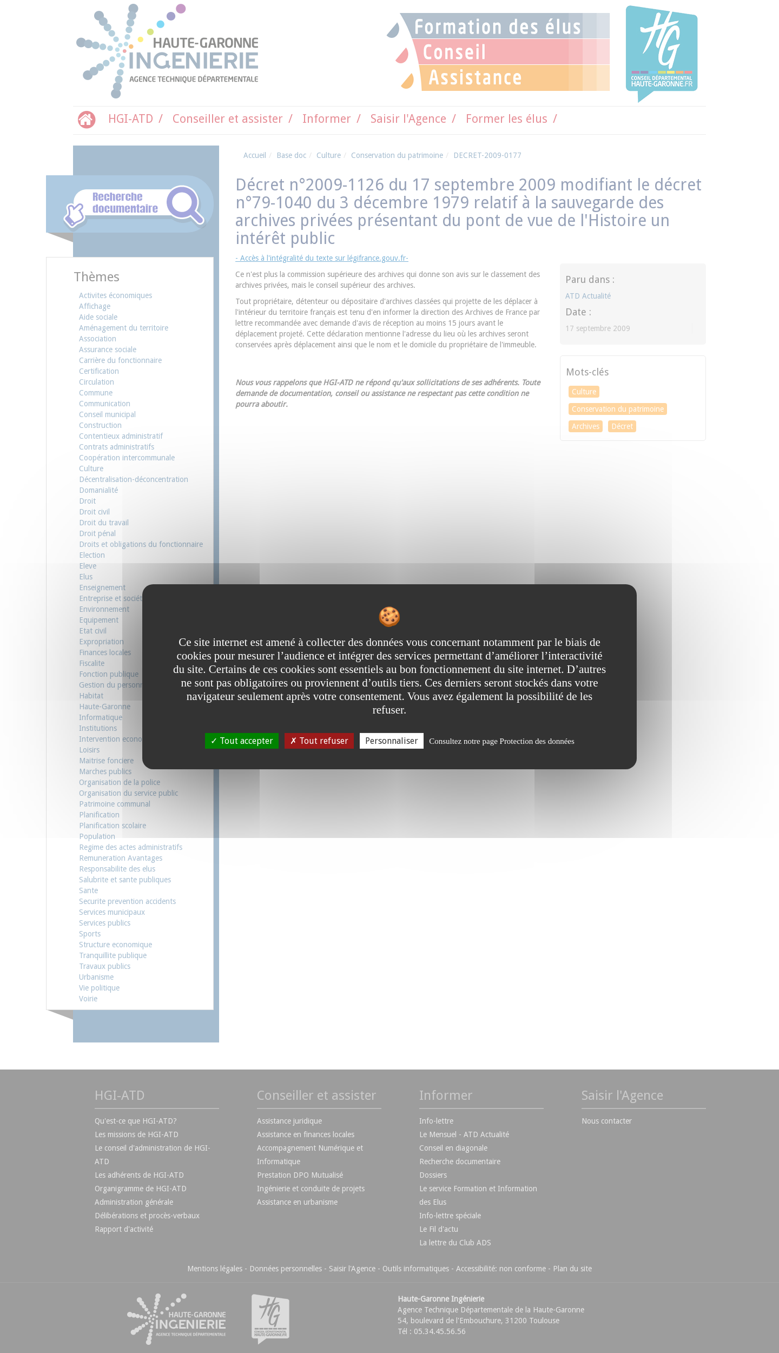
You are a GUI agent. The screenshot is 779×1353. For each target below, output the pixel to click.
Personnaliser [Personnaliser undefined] (391, 740)
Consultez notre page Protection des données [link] (502, 740)
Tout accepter (241, 740)
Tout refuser (319, 740)
